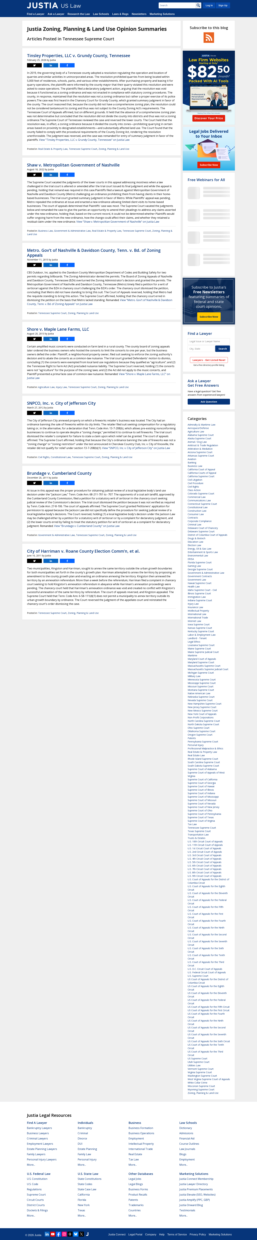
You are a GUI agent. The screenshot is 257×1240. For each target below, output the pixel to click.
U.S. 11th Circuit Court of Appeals (205, 844)
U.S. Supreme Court (198, 975)
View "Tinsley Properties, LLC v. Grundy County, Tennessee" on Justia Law (84, 140)
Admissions (186, 1133)
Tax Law (192, 824)
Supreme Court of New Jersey (203, 807)
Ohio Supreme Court (198, 727)
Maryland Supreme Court (201, 662)
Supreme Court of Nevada (202, 803)
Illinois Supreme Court (199, 593)
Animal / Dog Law (197, 441)
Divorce (82, 1138)
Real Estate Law (196, 755)
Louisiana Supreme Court (201, 645)
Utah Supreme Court (198, 1061)
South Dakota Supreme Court (203, 765)
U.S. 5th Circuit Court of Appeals (204, 862)
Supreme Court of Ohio (200, 810)
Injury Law (61, 387)
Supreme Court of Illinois (201, 789)
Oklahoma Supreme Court (201, 731)
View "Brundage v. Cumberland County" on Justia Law (86, 526)
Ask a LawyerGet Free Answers (203, 382)
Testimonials (187, 1210)
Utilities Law (194, 1065)
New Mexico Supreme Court (203, 710)
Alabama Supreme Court (201, 435)
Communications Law (199, 500)
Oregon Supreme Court (200, 734)
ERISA (191, 559)
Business (134, 1123)
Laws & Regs (120, 14)
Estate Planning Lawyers (42, 1149)
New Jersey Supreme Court (202, 707)
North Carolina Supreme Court (204, 720)
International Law (197, 614)
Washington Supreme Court (202, 1075)
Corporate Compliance (200, 521)
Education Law (195, 541)
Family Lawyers (36, 1154)
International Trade (198, 617)
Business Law (45, 230)
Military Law (194, 676)
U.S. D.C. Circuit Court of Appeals (205, 968)
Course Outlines (189, 1144)
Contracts (193, 517)
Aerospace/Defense (198, 428)
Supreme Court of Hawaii (201, 786)
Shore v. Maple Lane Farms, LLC (58, 329)
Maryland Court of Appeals (202, 658)
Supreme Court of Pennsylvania (204, 813)
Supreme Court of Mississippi (203, 796)
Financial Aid (186, 1138)
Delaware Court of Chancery (203, 528)
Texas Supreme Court (199, 831)
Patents (192, 738)
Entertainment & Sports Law (203, 552)
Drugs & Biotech (196, 538)
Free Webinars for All (206, 179)
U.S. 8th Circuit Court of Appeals (204, 872)
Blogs (182, 1154)
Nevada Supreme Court (200, 700)
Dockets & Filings (37, 1210)
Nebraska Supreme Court (201, 696)
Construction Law (197, 510)
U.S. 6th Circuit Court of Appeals (204, 865)
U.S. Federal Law (38, 1174)
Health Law (194, 586)
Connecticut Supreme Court (202, 503)
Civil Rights (43, 457)
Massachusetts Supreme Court (204, 665)
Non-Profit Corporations (201, 717)
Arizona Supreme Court (200, 452)
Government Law (197, 579)
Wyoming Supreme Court (201, 1089)
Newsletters (139, 14)
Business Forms (138, 1189)
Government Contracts (200, 576)
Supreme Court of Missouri (202, 800)
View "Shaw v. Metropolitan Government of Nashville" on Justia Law (117, 221)
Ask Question (209, 401)
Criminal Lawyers (37, 1138)
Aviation (192, 459)
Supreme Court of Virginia (201, 820)
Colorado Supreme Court (201, 493)
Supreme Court (36, 1194)
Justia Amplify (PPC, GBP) (194, 1200)
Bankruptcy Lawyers (39, 1128)
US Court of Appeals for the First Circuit (208, 1010)
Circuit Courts (35, 1200)
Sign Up (222, 5)
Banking (192, 462)
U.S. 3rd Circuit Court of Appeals (204, 855)
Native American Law (199, 693)
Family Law (84, 1154)
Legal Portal (135, 1234)
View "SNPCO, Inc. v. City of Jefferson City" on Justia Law (136, 448)
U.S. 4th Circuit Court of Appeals (204, 858)
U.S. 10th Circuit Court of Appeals (205, 841)
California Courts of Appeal (202, 472)
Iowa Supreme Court (199, 624)
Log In (209, 5)
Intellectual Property (198, 610)
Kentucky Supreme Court (201, 631)
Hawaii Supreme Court (199, 583)
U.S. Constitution (37, 1179)
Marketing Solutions (162, 14)
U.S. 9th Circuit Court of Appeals (204, 875)
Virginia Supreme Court (200, 1072)
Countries (134, 1210)
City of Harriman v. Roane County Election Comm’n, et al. (83, 551)
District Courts (36, 1205)
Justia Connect (117, 1234)
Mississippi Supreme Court (202, 683)
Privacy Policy (198, 1234)
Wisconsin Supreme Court (201, 1086)
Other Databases (140, 1174)
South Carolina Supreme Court (204, 762)
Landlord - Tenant (197, 638)
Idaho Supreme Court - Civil (202, 590)
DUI (80, 1144)
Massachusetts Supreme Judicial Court (208, 669)
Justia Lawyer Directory (193, 1184)
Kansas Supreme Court (200, 627)
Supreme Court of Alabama (202, 769)
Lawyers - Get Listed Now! (209, 360)
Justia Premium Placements (196, 1189)
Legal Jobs (134, 1179)
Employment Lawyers (40, 1144)
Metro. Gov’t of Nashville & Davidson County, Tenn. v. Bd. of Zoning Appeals (94, 252)
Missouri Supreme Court (200, 686)
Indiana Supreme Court (200, 600)
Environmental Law (198, 555)
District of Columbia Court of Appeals (207, 534)
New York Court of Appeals (202, 714)
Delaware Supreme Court (201, 531)
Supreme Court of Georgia (202, 782)
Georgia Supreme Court (200, 569)
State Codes (85, 1184)
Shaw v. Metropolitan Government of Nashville (73, 165)
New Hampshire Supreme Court (204, 703)
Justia (37, 1235)
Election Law (194, 545)
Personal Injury (196, 745)
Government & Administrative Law (72, 230)
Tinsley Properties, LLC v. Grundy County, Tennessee (78, 55)
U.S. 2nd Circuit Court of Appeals (205, 851)
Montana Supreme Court (201, 689)
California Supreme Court (201, 476)
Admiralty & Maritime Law (201, 424)
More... (31, 1165)
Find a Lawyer (35, 14)
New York (84, 1205)
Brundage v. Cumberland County (59, 473)
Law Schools (101, 14)
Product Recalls (137, 1194)
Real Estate (135, 1154)
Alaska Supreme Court (199, 438)
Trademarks (136, 1205)
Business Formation (140, 1128)
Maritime (192, 655)
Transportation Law (198, 834)
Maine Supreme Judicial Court (203, 652)
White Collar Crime (197, 1082)
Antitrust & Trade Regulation (203, 445)
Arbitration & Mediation (200, 448)
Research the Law (79, 14)
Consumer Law (196, 514)
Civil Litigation (195, 479)
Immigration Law (197, 596)
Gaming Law (194, 565)
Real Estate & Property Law (53, 148)
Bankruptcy (85, 1128)
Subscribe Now (209, 316)
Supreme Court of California (202, 779)
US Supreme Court (197, 1058)
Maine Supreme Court (199, 648)
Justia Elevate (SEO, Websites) (197, 1194)
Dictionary (185, 1128)
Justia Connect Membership (196, 1179)
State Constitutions (89, 1179)
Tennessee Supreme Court (83, 148)
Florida (82, 1200)
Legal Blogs (135, 1184)
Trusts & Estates (196, 838)
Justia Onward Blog (191, 1205)
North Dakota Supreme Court (203, 724)
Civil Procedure (195, 483)
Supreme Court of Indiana (201, 793)
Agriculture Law (46, 387)
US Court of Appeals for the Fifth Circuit (209, 1006)
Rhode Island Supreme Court (203, 758)
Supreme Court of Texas (201, 817)
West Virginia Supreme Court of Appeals (209, 1079)
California (84, 1194)
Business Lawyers (38, 1133)
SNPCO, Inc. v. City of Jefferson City (61, 403)
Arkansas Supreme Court (201, 455)
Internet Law (194, 621)
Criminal (83, 1133)
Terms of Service (177, 1234)
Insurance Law (195, 607)
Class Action (194, 490)
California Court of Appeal (201, 469)
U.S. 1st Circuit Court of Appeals (204, 848)
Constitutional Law (61, 457)
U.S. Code (32, 1184)
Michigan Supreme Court (201, 672)
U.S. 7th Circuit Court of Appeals (204, 869)
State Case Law (87, 1189)
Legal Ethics (194, 641)
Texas (81, 1210)
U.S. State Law (88, 1174)
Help (162, 1234)
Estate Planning (87, 1149)
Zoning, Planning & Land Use (114, 148)
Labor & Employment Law (202, 634)
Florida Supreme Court (200, 562)
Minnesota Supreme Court (202, 679)
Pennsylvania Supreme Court (203, 741)
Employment (136, 1138)
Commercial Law (197, 497)
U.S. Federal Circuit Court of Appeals (207, 972)
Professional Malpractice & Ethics (205, 748)
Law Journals (187, 1149)
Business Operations (141, 1133)
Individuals (85, 1123)
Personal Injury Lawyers (42, 1159)
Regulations (34, 1189)
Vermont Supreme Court (201, 1068)
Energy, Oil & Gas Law (199, 548)
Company (150, 1234)
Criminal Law (194, 524)
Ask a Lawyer (56, 14)
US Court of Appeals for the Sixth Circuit (209, 1041)
